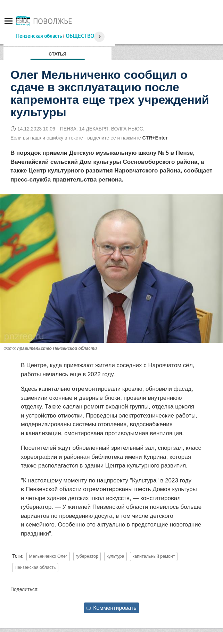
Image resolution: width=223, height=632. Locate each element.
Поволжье (52, 21)
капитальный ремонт (153, 556)
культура (115, 556)
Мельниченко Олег (48, 556)
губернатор (87, 556)
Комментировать (111, 608)
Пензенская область (38, 36)
